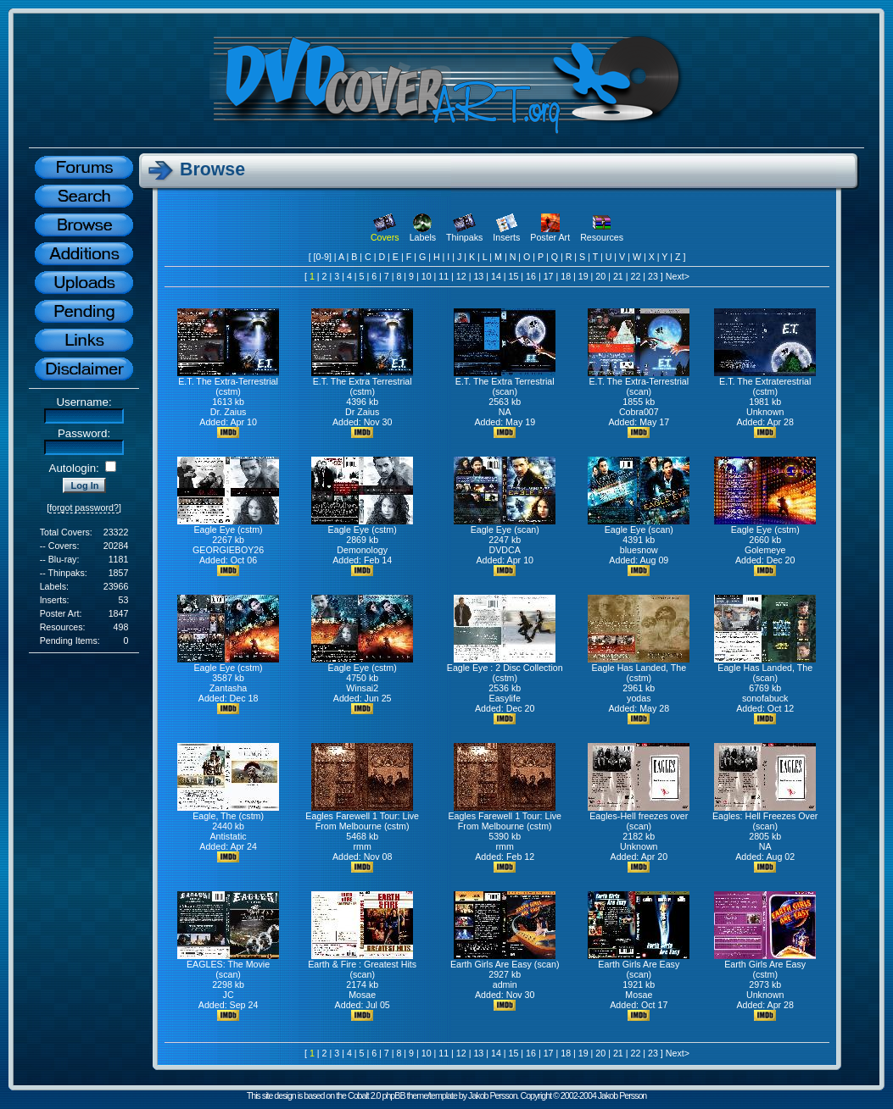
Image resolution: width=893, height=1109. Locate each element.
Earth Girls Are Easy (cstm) (765, 965)
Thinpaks (464, 233)
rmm (362, 846)
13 (478, 276)
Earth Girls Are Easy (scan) (505, 960)
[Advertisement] (84, 759)
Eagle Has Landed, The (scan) (765, 668)
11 (443, 276)
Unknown (765, 412)
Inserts (506, 233)
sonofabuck (765, 698)
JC (228, 995)
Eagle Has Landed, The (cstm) (638, 668)
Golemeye (765, 550)
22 (635, 276)
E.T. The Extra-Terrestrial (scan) (638, 382)
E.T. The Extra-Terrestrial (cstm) (228, 382)
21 (618, 276)
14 (496, 276)
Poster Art (550, 233)
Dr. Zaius (228, 412)
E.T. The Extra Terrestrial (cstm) (362, 382)
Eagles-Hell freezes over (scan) (638, 816)
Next (675, 276)
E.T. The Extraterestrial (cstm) (765, 382)
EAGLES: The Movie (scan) (228, 965)
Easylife (505, 698)
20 (600, 276)
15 (514, 276)
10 (426, 276)
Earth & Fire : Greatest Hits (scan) (362, 965)
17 (549, 276)
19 (583, 276)
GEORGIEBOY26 (228, 550)
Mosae (362, 995)
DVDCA (505, 550)
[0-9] (323, 257)
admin (505, 984)
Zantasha (228, 688)
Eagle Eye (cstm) (228, 525)
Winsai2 (362, 688)
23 (653, 276)
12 (461, 276)
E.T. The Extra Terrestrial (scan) (504, 382)
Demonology (362, 550)
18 (566, 276)
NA (505, 412)
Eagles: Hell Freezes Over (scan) (765, 816)
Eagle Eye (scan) (504, 525)
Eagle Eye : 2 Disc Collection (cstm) (505, 668)
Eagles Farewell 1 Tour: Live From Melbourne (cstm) (362, 816)
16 (531, 276)
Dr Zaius (362, 412)
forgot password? (84, 507)
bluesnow (639, 550)
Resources (601, 233)
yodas (638, 698)
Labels (423, 233)
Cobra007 (639, 412)
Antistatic (227, 836)
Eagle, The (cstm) (228, 811)
